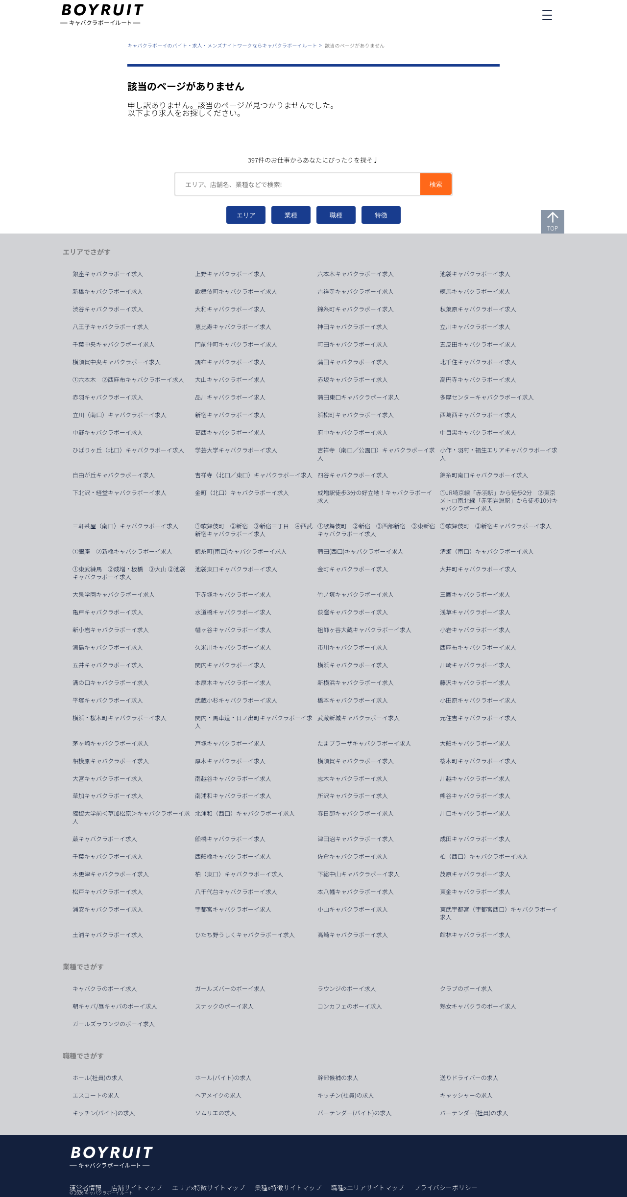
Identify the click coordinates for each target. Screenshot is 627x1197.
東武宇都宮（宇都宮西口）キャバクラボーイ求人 (498, 913)
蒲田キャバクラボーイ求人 (352, 362)
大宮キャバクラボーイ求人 (107, 778)
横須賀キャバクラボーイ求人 (355, 761)
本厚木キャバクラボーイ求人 (233, 682)
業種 (291, 215)
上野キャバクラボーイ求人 (230, 274)
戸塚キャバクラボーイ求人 (230, 743)
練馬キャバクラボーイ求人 (475, 291)
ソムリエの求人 (215, 1113)
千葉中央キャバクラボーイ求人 (113, 344)
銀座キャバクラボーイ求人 (107, 274)
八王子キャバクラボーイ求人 (110, 326)
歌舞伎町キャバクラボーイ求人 (236, 291)
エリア (246, 215)
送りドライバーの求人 (469, 1077)
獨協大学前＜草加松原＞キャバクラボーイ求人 (131, 817)
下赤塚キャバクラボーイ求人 (233, 594)
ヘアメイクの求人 (218, 1095)
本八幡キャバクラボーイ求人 (355, 891)
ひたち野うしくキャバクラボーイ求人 (245, 935)
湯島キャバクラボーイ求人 (107, 647)
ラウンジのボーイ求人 (346, 988)
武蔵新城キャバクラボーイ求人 (358, 718)
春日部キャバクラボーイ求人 (355, 813)
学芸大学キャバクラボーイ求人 (236, 450)
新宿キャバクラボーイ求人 (230, 415)
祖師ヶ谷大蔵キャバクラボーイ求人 (364, 630)
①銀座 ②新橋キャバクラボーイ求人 (122, 551)
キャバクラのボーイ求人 (104, 988)
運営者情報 (85, 1187)
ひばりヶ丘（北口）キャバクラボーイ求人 (128, 450)
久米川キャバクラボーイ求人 (233, 647)
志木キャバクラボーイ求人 (352, 778)
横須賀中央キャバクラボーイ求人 (116, 362)
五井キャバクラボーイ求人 (107, 665)
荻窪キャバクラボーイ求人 (352, 612)
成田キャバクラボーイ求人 (475, 839)
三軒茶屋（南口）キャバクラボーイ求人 (125, 526)
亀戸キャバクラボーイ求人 (107, 612)
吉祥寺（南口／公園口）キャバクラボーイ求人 (376, 454)
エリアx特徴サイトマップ (208, 1187)
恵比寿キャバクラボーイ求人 (233, 326)
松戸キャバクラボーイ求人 (107, 891)
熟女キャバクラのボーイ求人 (478, 1006)
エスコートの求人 (96, 1095)
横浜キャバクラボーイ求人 (352, 665)
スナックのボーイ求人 (224, 1006)
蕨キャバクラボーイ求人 (104, 839)
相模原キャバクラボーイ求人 (110, 761)
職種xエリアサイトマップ (367, 1187)
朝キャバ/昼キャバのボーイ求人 (114, 1006)
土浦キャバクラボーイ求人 (107, 935)
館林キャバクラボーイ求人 (475, 935)
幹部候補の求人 (338, 1077)
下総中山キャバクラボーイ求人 (358, 874)
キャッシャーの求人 (466, 1095)
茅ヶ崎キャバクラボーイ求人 (110, 743)
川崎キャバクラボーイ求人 (475, 665)
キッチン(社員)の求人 (345, 1095)
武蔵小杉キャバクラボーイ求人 (236, 700)
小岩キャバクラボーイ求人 (475, 630)
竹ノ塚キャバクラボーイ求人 (355, 594)
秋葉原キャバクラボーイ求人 (478, 309)
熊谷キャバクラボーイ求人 (475, 795)
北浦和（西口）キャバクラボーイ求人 (245, 813)
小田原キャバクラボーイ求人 (478, 700)
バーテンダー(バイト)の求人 (354, 1113)
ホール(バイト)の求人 (223, 1077)
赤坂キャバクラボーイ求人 (352, 379)
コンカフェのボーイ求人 (349, 1006)
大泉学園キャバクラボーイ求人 (113, 594)
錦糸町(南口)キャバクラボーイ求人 (241, 551)
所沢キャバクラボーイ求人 (352, 795)
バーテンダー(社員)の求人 (474, 1113)
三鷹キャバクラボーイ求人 (475, 594)
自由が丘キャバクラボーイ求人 (113, 475)
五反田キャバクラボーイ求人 (478, 344)
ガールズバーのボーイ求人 (230, 988)
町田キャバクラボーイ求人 (352, 344)
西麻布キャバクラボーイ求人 (478, 647)
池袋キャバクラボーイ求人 (475, 274)
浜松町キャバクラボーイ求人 (355, 415)
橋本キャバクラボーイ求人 (352, 700)
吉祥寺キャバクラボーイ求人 (355, 291)
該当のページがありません (355, 45)
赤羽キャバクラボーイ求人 (107, 397)
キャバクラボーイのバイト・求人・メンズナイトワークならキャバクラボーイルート (222, 45)
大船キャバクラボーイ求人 (475, 743)
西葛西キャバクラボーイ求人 (478, 415)
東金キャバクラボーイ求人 (475, 891)
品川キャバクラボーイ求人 (230, 397)
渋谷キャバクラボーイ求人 (107, 309)
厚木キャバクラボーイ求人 (230, 761)
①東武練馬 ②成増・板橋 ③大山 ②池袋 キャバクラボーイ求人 (132, 573)
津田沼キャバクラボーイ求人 (355, 839)
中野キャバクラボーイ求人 (107, 432)
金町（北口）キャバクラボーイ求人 (242, 492)
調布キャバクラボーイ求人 (230, 362)
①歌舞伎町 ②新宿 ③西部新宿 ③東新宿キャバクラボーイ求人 (376, 530)
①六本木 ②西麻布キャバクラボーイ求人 (128, 379)
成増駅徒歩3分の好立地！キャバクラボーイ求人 (374, 496)
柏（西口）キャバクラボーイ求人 (484, 856)
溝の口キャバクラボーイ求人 (110, 682)
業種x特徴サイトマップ (288, 1187)
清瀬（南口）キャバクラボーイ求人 (487, 551)
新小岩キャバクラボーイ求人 (110, 630)
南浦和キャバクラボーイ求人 (233, 795)
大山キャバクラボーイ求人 (230, 379)
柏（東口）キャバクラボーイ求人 (239, 874)
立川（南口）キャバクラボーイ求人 (119, 415)
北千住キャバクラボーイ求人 (478, 362)
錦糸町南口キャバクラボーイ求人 (484, 475)
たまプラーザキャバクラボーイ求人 (364, 743)
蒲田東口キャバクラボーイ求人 (358, 397)
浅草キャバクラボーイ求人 (475, 612)
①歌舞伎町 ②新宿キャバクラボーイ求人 (496, 526)
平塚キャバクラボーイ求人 (107, 700)
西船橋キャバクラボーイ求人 (233, 856)
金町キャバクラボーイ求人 (352, 569)
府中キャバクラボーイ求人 (352, 432)
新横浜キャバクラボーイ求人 (355, 682)
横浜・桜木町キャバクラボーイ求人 (119, 718)
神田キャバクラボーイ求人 (352, 326)
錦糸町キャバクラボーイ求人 (355, 309)
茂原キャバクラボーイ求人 (475, 874)
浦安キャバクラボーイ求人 (107, 909)
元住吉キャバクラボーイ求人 (478, 718)
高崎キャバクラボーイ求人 (352, 935)
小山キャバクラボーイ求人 (352, 909)
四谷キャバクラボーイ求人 (352, 475)
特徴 (381, 215)
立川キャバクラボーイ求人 (475, 326)
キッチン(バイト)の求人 (103, 1113)
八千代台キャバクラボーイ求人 (236, 891)
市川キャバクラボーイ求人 (352, 647)
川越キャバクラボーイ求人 (475, 778)
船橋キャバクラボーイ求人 (230, 839)
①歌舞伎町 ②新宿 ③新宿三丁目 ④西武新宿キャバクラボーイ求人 (254, 530)
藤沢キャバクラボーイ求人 (475, 682)
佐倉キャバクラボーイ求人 (352, 856)
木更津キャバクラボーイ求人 (110, 874)
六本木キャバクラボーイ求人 (355, 274)
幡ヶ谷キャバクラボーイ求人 (233, 630)
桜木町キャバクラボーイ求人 (478, 761)
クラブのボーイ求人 (466, 988)
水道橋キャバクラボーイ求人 (233, 612)
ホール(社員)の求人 (97, 1077)
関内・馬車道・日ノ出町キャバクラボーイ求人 (254, 721)
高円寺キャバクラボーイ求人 (478, 379)
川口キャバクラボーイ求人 (475, 813)
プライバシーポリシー (446, 1187)
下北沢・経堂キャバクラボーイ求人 (119, 492)
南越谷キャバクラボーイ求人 (233, 778)
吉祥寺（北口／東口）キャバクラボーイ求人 (254, 475)
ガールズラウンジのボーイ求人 (113, 1024)
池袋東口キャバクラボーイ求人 (236, 569)
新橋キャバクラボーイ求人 (107, 291)
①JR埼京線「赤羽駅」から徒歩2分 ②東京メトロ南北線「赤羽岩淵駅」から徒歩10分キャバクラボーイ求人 (499, 500)
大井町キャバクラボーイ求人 (478, 569)
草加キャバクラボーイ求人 (107, 795)
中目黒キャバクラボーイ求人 (478, 432)
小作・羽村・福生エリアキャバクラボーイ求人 (498, 454)
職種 (336, 215)
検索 (436, 184)
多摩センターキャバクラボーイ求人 (487, 397)
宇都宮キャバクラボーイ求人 (233, 909)
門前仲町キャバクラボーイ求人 (236, 344)
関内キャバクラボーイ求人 (230, 665)
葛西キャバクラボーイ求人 (230, 432)
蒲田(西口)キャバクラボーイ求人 (360, 551)
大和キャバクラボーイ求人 (230, 309)
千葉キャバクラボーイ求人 (107, 856)
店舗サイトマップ (136, 1187)
